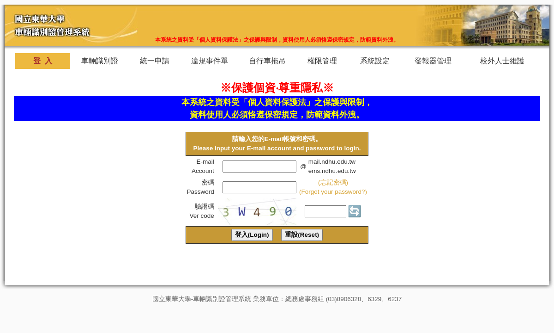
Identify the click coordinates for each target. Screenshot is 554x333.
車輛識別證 (99, 61)
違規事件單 (209, 61)
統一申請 (155, 61)
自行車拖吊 (267, 61)
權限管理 (322, 61)
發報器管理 (433, 61)
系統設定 (375, 61)
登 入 (42, 61)
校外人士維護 (502, 61)
